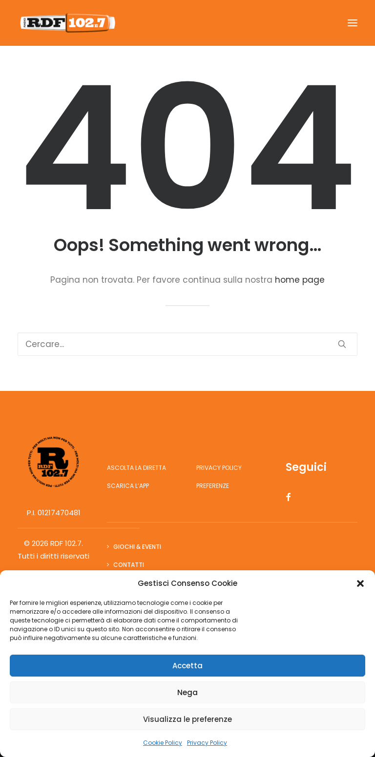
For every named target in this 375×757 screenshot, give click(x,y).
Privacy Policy (207, 742)
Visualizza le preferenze (187, 719)
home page (300, 280)
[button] (360, 583)
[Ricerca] (187, 344)
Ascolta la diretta (136, 468)
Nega (187, 692)
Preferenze (212, 486)
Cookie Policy (162, 742)
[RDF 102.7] (66, 23)
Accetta (187, 665)
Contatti (128, 565)
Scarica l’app (128, 486)
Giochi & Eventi (137, 547)
